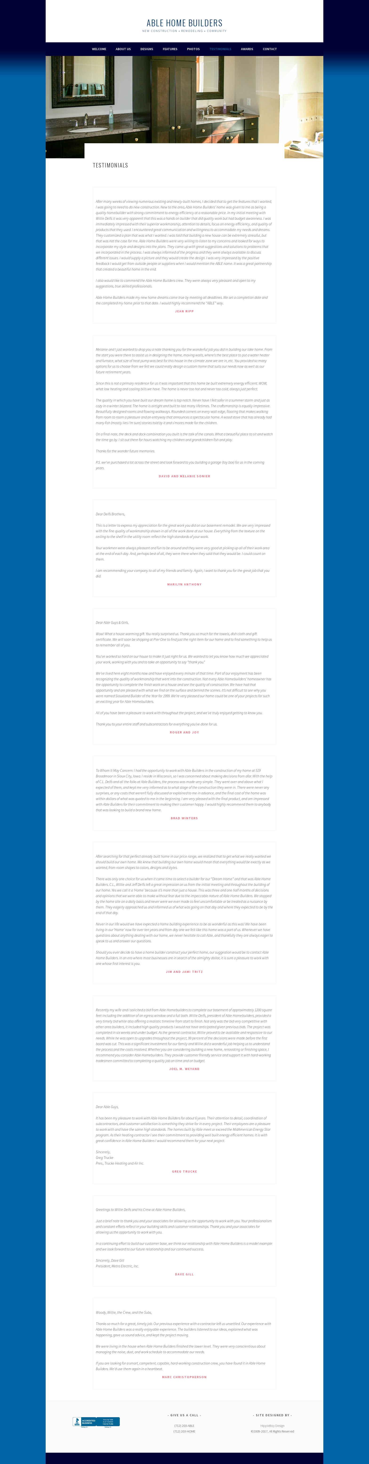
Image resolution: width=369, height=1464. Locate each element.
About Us (123, 49)
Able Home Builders (185, 22)
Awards (247, 49)
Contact (270, 49)
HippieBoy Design (273, 1426)
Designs (146, 49)
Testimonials (220, 49)
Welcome (99, 49)
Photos (193, 49)
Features (170, 49)
